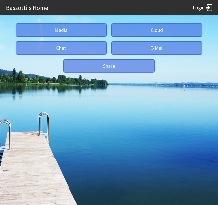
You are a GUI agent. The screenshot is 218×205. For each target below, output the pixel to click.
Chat (61, 48)
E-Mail (157, 48)
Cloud (157, 30)
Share (109, 66)
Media (61, 30)
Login (203, 7)
